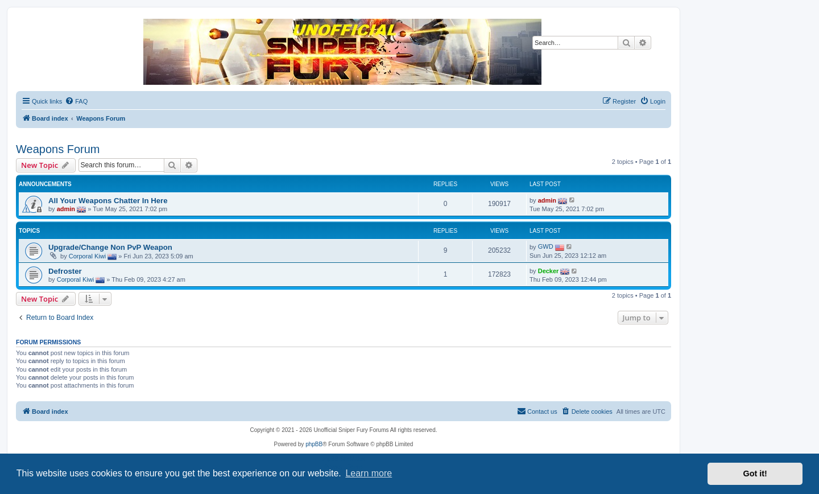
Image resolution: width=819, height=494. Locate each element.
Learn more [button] (368, 473)
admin (66, 208)
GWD (545, 246)
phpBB (313, 444)
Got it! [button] (755, 473)
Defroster (65, 271)
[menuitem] (76, 101)
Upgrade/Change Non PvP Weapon (110, 247)
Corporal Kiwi (87, 256)
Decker (548, 270)
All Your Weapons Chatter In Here (108, 200)
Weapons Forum (58, 149)
